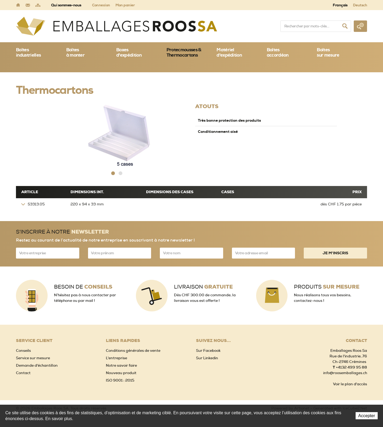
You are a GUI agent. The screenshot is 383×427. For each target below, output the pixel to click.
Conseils (23, 350)
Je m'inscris (335, 253)
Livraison (203, 287)
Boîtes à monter (75, 52)
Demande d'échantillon (37, 365)
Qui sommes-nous (66, 5)
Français (340, 5)
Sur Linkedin (207, 358)
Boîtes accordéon (278, 52)
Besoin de (83, 287)
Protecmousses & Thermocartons (183, 52)
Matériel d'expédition (229, 52)
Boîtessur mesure (328, 52)
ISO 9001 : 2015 (120, 380)
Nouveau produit (121, 372)
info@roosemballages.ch (345, 372)
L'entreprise (116, 358)
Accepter (366, 415)
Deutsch (360, 5)
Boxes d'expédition (128, 52)
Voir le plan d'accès (350, 384)
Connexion (101, 5)
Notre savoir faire (121, 365)
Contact (23, 372)
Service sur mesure (33, 358)
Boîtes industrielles (28, 52)
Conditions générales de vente (133, 350)
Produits (326, 287)
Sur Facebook (208, 350)
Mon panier (125, 5)
